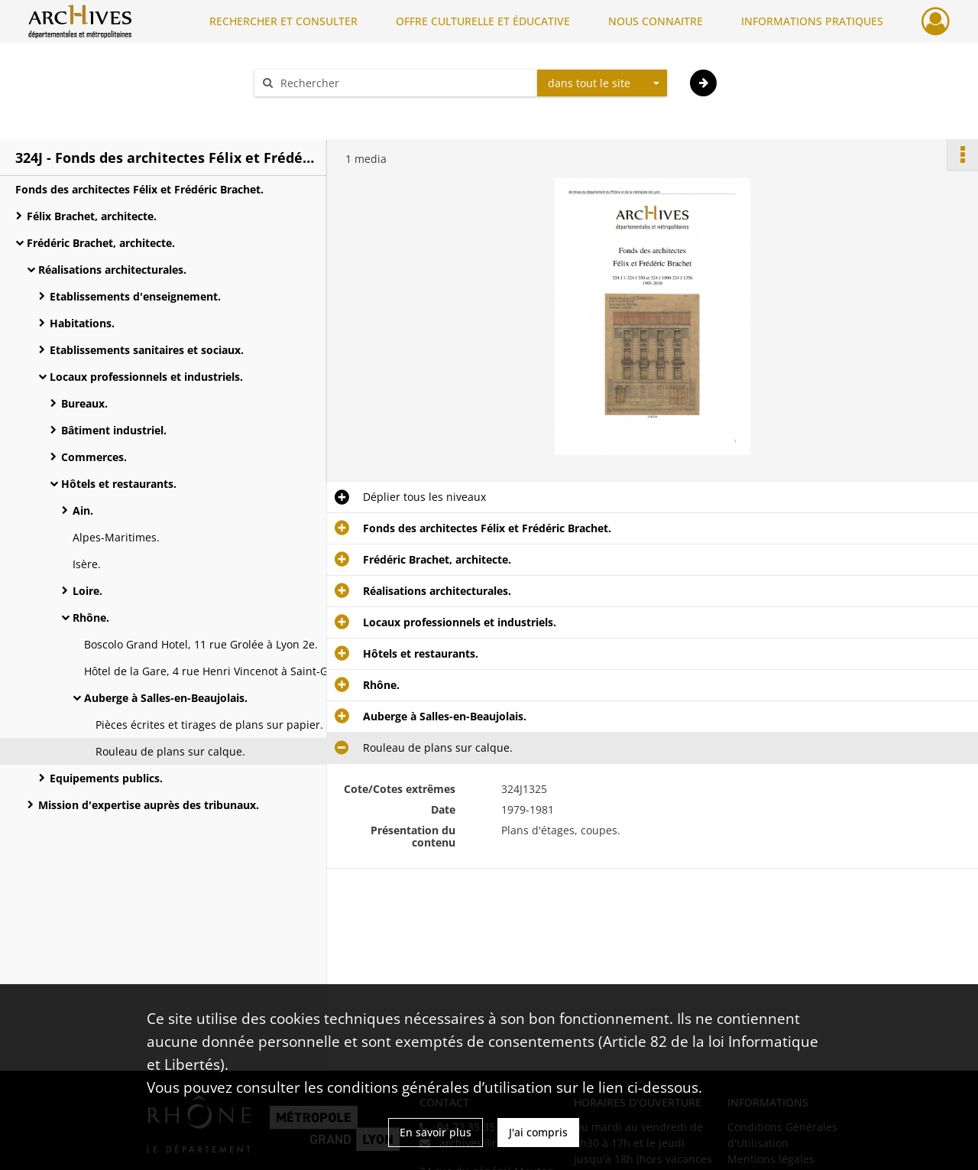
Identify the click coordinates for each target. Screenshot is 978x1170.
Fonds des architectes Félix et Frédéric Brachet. (139, 189)
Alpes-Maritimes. (116, 537)
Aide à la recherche (313, 109)
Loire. (87, 590)
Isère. (87, 564)
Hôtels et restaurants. (118, 483)
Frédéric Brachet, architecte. (101, 243)
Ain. (83, 510)
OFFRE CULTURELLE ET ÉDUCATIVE (483, 21)
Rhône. (91, 617)
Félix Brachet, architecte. (92, 216)
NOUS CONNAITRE (655, 21)
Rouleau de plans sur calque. (170, 751)
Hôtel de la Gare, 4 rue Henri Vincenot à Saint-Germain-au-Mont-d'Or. (237, 671)
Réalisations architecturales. (112, 269)
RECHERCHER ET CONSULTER (283, 21)
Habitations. (82, 323)
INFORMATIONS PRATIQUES (812, 21)
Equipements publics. (106, 778)
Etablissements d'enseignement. (135, 296)
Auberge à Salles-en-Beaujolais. (166, 698)
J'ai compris (538, 1132)
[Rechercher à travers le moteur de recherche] (403, 83)
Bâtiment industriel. (114, 430)
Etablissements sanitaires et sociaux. (147, 350)
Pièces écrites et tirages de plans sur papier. (209, 724)
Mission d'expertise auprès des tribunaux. (148, 805)
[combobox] (602, 83)
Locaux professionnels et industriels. (146, 376)
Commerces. (94, 457)
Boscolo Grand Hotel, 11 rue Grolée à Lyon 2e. (201, 644)
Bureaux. (84, 403)
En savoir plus (435, 1132)
